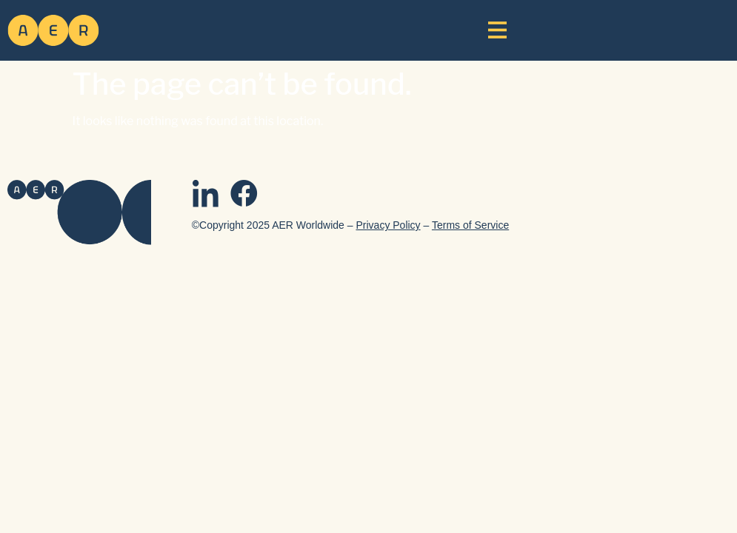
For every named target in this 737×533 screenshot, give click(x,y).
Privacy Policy (388, 225)
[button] (498, 29)
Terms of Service (470, 225)
